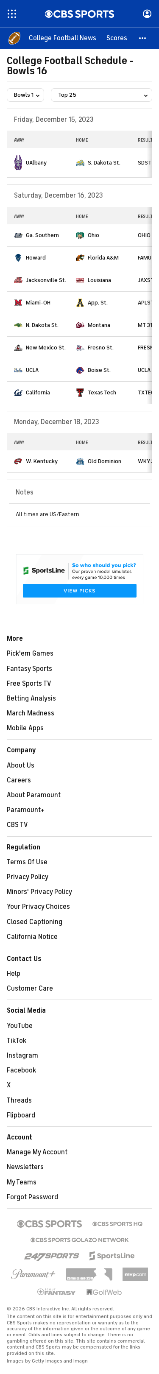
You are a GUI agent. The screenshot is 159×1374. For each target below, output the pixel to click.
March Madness (30, 713)
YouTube (20, 1026)
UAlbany (36, 162)
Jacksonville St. (46, 280)
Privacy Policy (27, 877)
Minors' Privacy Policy (39, 892)
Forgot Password (32, 1197)
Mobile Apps (25, 728)
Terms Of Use (27, 862)
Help (13, 973)
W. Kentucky (42, 461)
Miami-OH (38, 302)
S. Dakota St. (104, 162)
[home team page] (18, 162)
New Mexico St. (46, 347)
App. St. (98, 302)
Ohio (93, 235)
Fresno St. (101, 347)
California (38, 392)
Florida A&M (103, 257)
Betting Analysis (31, 698)
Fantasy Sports (29, 669)
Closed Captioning (34, 922)
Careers (19, 780)
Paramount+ (26, 810)
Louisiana (99, 280)
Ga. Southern (42, 235)
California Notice (32, 937)
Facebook (21, 1070)
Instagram (22, 1055)
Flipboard (21, 1115)
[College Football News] (62, 38)
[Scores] (116, 38)
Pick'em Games (30, 653)
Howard (36, 257)
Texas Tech (102, 392)
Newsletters (25, 1167)
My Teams (21, 1182)
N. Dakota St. (42, 325)
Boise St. (99, 370)
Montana (99, 325)
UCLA (32, 370)
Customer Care (30, 988)
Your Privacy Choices (38, 906)
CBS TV (17, 825)
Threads (19, 1100)
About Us (20, 765)
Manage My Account (37, 1152)
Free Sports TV (29, 683)
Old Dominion (104, 461)
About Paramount (34, 795)
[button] (142, 38)
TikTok (16, 1040)
